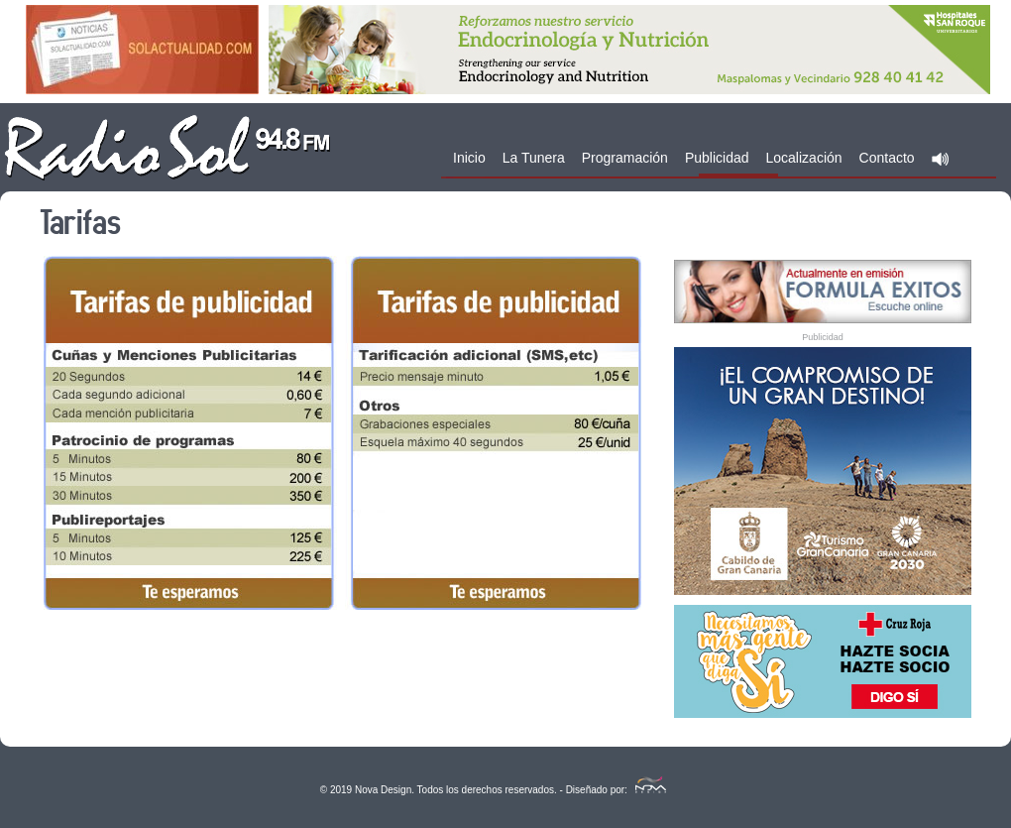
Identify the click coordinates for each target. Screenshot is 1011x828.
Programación (625, 158)
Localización (804, 158)
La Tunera (534, 158)
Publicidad (717, 158)
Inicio (469, 158)
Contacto (887, 158)
